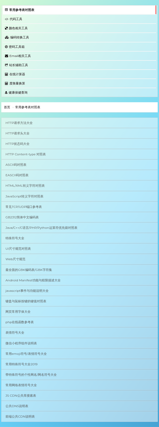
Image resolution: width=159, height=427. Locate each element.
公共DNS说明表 (16, 406)
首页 (7, 107)
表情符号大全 (14, 332)
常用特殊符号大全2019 (21, 364)
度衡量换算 (15, 83)
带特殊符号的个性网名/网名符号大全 (31, 375)
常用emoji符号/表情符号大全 (26, 354)
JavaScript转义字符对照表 (24, 196)
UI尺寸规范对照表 (18, 248)
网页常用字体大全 (18, 312)
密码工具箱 (15, 47)
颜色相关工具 (16, 28)
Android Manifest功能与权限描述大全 (33, 280)
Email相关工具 (18, 56)
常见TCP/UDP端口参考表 (23, 207)
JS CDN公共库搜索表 (20, 395)
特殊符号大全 (14, 238)
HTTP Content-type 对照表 (25, 154)
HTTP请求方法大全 (19, 123)
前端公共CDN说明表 (20, 416)
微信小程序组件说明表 (21, 343)
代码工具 (13, 19)
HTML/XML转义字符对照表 (25, 185)
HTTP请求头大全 (17, 133)
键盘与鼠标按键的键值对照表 (25, 301)
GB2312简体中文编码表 (22, 217)
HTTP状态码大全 (17, 144)
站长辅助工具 (16, 65)
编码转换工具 (17, 37)
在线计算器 (15, 74)
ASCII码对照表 (15, 165)
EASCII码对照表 (17, 175)
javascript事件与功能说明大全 (27, 291)
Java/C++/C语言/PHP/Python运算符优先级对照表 (41, 228)
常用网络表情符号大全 (21, 385)
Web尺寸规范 (15, 259)
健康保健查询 (16, 92)
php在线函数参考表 (19, 322)
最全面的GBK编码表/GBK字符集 (28, 270)
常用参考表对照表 (19, 10)
